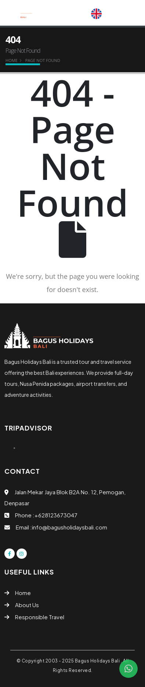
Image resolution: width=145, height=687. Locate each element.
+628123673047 (56, 514)
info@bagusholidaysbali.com (69, 527)
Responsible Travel (39, 616)
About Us (27, 604)
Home (12, 60)
